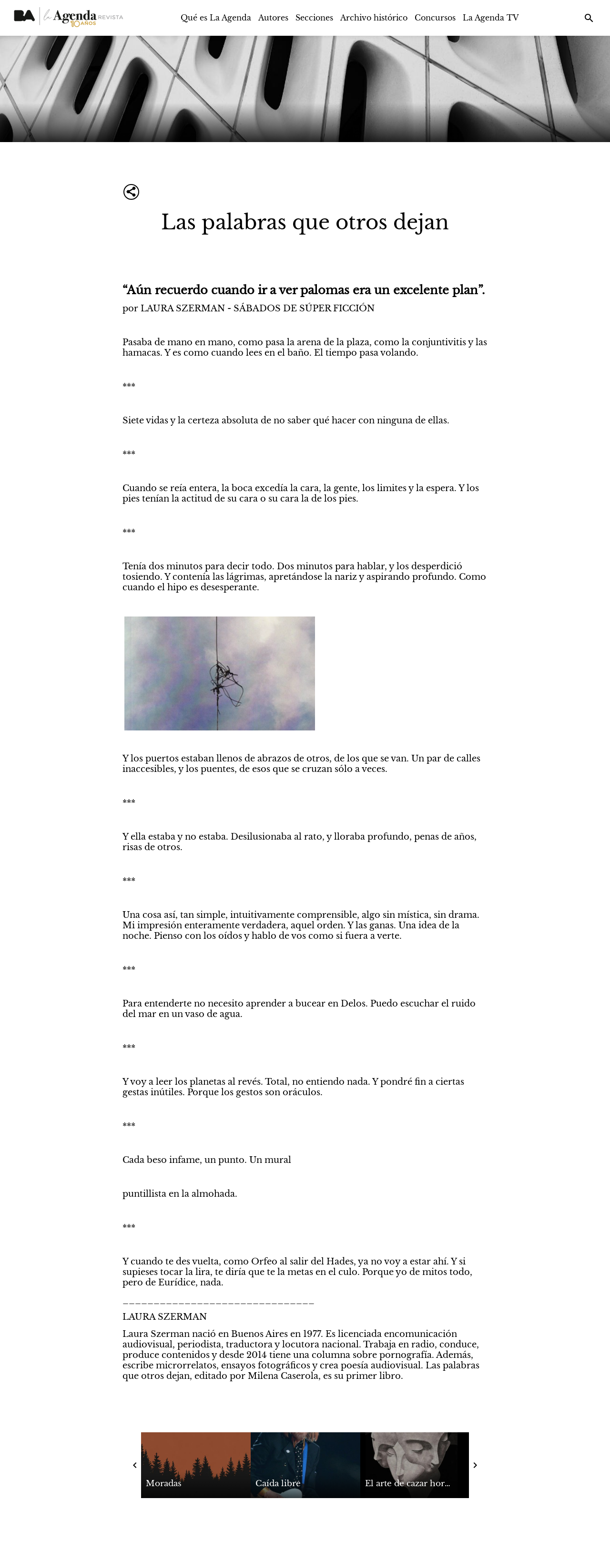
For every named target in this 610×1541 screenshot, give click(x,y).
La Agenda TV (491, 17)
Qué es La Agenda (216, 17)
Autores (273, 17)
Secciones (314, 17)
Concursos (435, 17)
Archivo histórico (373, 17)
